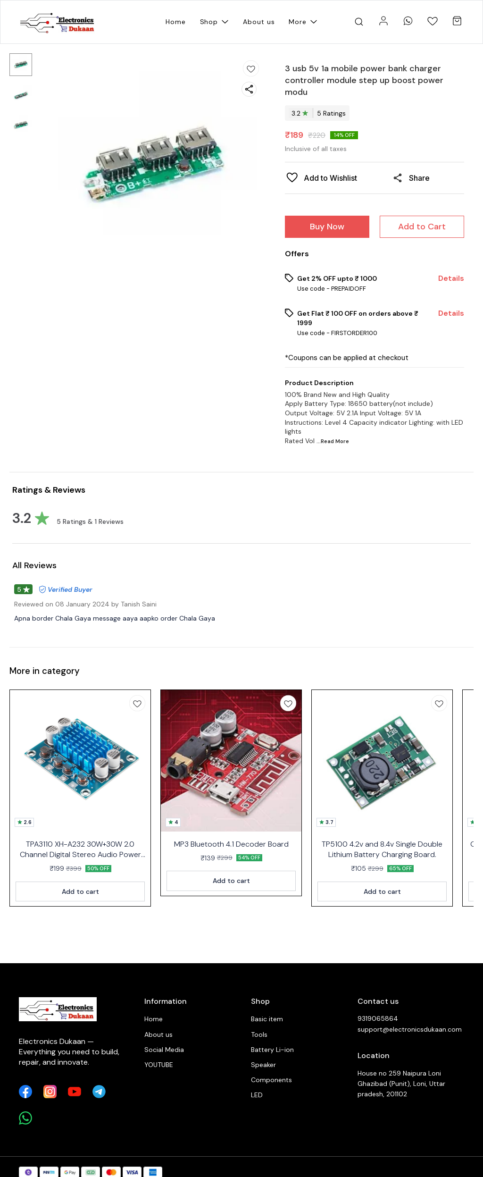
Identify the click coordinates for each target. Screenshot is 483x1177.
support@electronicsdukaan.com (409, 1029)
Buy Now (327, 226)
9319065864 (378, 1018)
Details (451, 278)
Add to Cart (422, 226)
